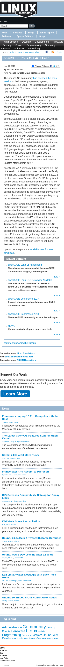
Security (7, 45)
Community (34, 626)
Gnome (16, 601)
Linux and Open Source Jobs (19, 357)
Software (19, 48)
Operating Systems (23, 441)
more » (56, 276)
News (4, 33)
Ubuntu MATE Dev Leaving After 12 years (27, 554)
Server (18, 45)
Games (4, 541)
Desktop (26, 41)
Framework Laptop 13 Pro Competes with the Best (30, 417)
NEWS (11, 326)
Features (17, 33)
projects (4, 558)
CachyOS (13, 441)
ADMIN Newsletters (26, 360)
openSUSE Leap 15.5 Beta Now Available (30, 280)
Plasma (13, 524)
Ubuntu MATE (18, 558)
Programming (34, 45)
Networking (34, 48)
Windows (24, 638)
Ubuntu (17, 541)
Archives (6, 36)
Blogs (31, 33)
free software (36, 638)
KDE (3, 524)
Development (42, 41)
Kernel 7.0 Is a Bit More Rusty (20, 454)
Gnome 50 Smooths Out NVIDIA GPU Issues (29, 597)
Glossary (6, 665)
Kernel (4, 458)
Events (6, 631)
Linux (16, 422)
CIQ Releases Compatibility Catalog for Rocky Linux (30, 496)
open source (22, 475)
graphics (10, 541)
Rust (18, 458)
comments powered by (20, 343)
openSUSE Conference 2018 (23, 314)
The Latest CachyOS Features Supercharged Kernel (30, 437)
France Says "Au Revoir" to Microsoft (25, 471)
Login (60, 52)
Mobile (41, 631)
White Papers (47, 33)
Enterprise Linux (7, 501)
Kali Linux (5, 581)
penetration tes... (28, 581)
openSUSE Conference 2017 (23, 298)
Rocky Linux (22, 501)
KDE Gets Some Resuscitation (21, 521)
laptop (11, 422)
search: (3, 22)
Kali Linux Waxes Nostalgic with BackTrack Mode (29, 576)
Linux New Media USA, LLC (52, 665)
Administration (10, 41)
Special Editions (25, 36)
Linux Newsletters (26, 353)
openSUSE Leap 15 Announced (25, 264)
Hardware (58, 41)
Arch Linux (5, 441)
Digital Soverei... (7, 475)
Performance (11, 458)
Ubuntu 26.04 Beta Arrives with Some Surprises (31, 537)
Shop (42, 36)
